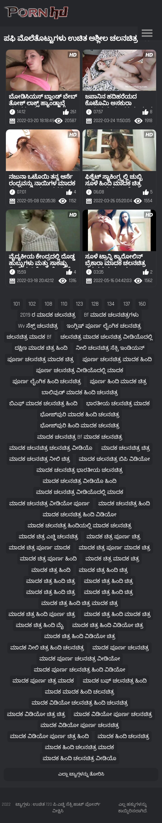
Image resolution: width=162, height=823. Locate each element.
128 (95, 303)
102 (32, 303)
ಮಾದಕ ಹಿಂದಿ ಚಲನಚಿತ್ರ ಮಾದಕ (79, 747)
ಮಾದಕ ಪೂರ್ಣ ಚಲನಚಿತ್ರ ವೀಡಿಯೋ (79, 658)
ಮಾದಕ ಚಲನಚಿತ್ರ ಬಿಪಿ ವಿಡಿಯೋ (114, 459)
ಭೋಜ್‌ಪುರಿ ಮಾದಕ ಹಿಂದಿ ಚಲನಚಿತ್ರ (79, 414)
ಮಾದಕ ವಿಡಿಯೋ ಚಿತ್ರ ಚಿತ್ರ (36, 714)
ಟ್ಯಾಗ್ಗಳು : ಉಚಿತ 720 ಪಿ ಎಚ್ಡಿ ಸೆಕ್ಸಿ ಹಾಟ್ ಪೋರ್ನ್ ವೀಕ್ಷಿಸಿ (58, 808)
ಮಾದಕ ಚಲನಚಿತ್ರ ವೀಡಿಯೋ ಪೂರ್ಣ (49, 503)
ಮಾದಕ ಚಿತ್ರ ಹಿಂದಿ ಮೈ (40, 625)
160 (142, 303)
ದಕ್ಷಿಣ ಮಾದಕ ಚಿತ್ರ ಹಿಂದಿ (41, 348)
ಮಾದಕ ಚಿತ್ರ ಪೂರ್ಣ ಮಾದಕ (39, 547)
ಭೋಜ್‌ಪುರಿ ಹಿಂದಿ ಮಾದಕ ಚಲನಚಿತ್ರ (79, 425)
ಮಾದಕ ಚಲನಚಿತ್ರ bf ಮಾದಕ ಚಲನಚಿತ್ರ (79, 437)
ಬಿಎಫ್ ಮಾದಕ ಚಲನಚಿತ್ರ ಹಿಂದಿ (43, 403)
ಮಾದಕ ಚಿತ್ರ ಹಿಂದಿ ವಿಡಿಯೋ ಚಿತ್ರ (107, 625)
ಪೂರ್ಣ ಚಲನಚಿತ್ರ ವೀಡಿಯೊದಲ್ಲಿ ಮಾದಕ (79, 370)
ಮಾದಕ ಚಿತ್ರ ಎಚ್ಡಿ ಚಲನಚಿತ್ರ (48, 536)
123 (79, 303)
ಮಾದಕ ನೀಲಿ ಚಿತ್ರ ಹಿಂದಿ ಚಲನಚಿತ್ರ (47, 647)
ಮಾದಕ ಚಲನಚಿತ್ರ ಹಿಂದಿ (124, 503)
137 (126, 303)
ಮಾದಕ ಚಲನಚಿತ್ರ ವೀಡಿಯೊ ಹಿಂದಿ (79, 481)
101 (16, 303)
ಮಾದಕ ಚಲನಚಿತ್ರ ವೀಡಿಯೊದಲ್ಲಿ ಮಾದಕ (79, 492)
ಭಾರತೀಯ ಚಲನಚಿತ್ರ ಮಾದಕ (118, 403)
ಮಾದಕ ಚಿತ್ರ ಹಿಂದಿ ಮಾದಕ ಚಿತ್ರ (117, 614)
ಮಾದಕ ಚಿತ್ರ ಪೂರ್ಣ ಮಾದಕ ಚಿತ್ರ (114, 547)
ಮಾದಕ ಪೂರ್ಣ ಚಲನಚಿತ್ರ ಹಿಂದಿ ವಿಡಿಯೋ (79, 669)
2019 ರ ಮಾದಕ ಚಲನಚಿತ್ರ (47, 314)
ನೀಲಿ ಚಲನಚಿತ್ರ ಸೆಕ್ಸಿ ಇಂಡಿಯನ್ (110, 348)
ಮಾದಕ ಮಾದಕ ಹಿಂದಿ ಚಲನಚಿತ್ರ (79, 691)
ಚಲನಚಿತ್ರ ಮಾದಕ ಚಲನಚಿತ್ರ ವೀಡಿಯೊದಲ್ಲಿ (106, 337)
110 (64, 303)
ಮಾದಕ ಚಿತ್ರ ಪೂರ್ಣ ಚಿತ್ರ (113, 536)
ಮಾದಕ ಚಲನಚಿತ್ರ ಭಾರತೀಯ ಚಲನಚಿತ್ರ (79, 470)
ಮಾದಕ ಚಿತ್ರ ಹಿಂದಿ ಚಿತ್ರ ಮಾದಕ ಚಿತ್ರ (79, 603)
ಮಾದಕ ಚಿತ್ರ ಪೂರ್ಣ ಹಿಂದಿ (48, 558)
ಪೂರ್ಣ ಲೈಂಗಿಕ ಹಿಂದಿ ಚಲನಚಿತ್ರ (47, 381)
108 (48, 303)
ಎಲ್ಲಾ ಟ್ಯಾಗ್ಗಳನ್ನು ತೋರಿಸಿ (81, 774)
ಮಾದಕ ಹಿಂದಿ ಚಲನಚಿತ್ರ (123, 736)
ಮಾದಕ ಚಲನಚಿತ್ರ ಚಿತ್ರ (125, 448)
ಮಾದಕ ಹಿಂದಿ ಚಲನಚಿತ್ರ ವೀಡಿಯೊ (79, 758)
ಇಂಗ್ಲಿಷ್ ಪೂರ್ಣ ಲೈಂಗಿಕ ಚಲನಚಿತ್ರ (104, 326)
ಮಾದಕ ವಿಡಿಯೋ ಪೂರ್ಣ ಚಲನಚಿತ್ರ (113, 714)
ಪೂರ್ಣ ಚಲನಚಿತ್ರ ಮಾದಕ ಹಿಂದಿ (117, 359)
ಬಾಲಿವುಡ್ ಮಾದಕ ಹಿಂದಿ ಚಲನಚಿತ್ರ (80, 392)
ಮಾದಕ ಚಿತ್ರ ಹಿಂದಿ (50, 570)
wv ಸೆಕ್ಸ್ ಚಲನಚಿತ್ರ (38, 326)
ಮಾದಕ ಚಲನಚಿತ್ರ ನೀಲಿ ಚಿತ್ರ (39, 459)
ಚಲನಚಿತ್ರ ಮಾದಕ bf (29, 337)
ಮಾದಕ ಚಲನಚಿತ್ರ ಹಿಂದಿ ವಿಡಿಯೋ (79, 514)
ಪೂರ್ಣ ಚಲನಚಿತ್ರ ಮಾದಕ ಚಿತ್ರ (40, 359)
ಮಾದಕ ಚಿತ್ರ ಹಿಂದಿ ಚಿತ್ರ (103, 570)
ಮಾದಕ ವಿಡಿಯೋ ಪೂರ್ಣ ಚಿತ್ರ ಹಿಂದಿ (49, 736)
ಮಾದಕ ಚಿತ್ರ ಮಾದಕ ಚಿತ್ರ (112, 558)
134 (111, 303)
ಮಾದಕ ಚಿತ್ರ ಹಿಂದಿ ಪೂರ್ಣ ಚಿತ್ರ (41, 614)
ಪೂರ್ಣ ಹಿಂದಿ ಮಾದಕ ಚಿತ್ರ (118, 381)
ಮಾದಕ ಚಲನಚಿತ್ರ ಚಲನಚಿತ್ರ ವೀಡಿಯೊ (50, 448)
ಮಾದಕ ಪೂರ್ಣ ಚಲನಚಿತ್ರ (120, 647)
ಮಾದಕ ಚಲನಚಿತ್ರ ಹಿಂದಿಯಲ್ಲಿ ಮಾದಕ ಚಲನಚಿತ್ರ (79, 525)
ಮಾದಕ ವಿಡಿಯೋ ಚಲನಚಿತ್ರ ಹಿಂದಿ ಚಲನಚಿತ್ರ (80, 702)
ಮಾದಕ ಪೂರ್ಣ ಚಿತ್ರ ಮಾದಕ (43, 680)
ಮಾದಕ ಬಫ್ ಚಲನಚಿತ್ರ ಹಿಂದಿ (115, 680)
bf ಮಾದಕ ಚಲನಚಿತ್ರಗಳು (111, 314)
